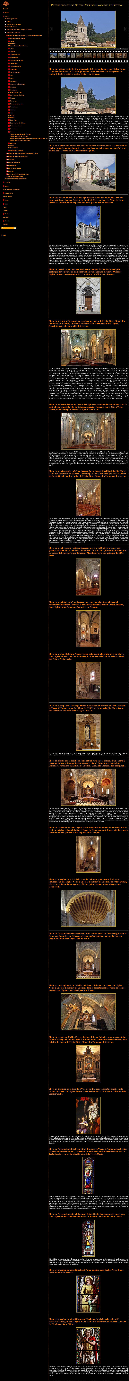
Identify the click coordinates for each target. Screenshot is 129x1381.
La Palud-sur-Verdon (15, 92)
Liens (4, 207)
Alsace (7, 12)
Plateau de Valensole (16, 104)
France (7, 16)
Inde (6, 204)
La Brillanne (12, 43)
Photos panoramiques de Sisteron (20, 134)
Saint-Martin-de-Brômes (18, 123)
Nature (7, 186)
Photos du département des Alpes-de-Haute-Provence (25, 35)
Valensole (13, 143)
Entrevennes (14, 57)
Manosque (13, 81)
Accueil (5, 9)
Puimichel (11, 115)
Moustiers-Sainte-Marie (17, 84)
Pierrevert (13, 101)
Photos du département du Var (18, 156)
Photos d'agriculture (11, 19)
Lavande (11, 171)
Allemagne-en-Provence (17, 38)
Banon (12, 41)
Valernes (11, 145)
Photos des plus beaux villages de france (19, 29)
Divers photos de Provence (14, 176)
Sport (6, 200)
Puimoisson (13, 107)
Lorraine (7, 182)
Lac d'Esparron (15, 72)
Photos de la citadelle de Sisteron (20, 140)
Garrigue (11, 159)
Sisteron (12, 132)
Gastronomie (12, 165)
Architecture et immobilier (11, 189)
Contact (5, 224)
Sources (7, 221)
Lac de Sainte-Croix (14, 168)
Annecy (8, 21)
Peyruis (12, 98)
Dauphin (13, 51)
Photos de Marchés (11, 27)
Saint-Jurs (13, 120)
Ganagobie (13, 69)
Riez (11, 113)
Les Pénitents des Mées (17, 95)
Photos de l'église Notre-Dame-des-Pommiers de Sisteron (29, 138)
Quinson (12, 110)
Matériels (6, 217)
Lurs (11, 75)
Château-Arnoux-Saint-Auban (17, 46)
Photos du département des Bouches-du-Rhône (23, 153)
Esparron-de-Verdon (16, 60)
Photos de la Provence (13, 32)
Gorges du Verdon (14, 162)
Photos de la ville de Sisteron (19, 136)
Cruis (12, 48)
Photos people (7, 196)
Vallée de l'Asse (13, 148)
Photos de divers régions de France (16, 178)
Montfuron (13, 90)
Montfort (13, 87)
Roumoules (11, 117)
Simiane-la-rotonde (16, 126)
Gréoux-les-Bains (15, 66)
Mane (12, 78)
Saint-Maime (14, 129)
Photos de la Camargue (14, 24)
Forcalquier (13, 63)
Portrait (5, 210)
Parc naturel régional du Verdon (18, 174)
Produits (7, 214)
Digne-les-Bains (15, 54)
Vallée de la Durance (16, 150)
